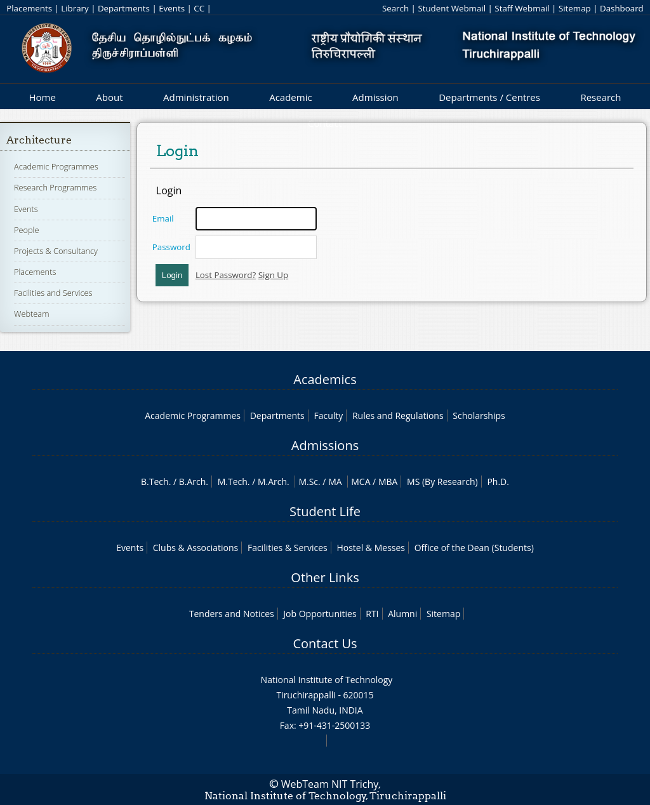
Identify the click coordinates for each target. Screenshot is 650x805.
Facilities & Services (288, 548)
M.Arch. (273, 482)
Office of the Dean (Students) (474, 548)
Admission (375, 97)
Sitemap (575, 8)
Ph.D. (498, 482)
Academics (324, 379)
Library (74, 8)
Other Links (325, 577)
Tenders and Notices (231, 614)
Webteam (31, 313)
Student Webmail (452, 8)
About (109, 97)
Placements (29, 8)
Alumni (402, 614)
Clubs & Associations (196, 548)
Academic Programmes (56, 166)
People (26, 230)
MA (335, 482)
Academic (290, 97)
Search (395, 8)
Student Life (325, 511)
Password (171, 247)
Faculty (328, 415)
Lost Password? (226, 275)
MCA (360, 482)
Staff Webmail (521, 8)
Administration (196, 97)
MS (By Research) (442, 482)
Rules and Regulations (398, 415)
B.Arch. (193, 482)
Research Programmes (55, 187)
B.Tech (155, 482)
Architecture (39, 140)
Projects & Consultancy (56, 250)
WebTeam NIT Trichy (330, 784)
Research (600, 97)
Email (163, 218)
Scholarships (479, 415)
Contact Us (325, 643)
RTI (372, 614)
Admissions (325, 445)
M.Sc (308, 482)
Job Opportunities (319, 614)
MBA (388, 482)
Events (172, 8)
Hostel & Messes (370, 548)
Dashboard (622, 8)
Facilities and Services (53, 292)
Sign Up (273, 275)
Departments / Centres (489, 97)
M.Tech (233, 482)
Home (42, 97)
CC (199, 8)
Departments (124, 8)
